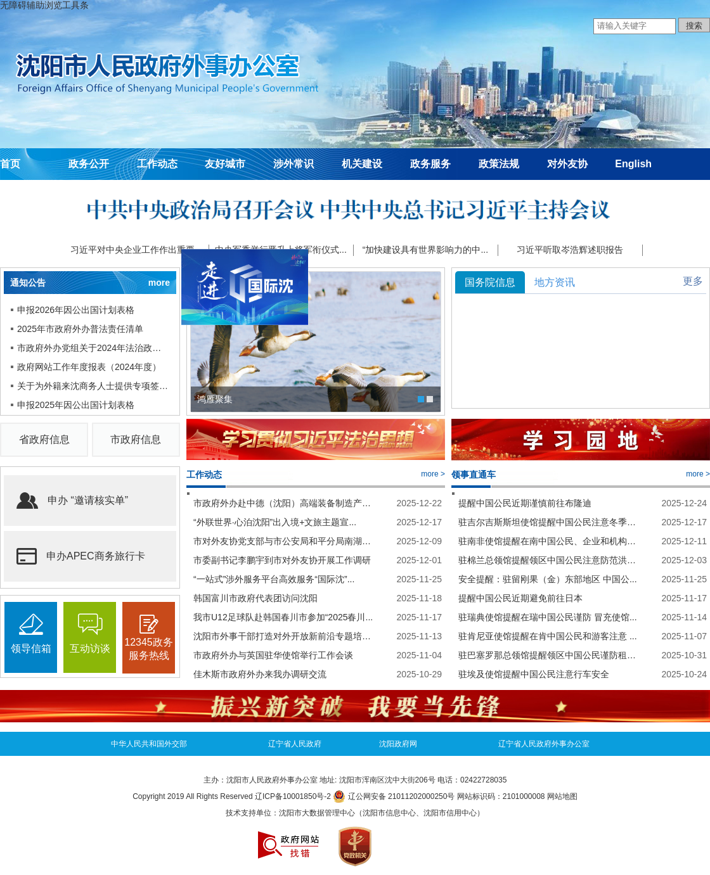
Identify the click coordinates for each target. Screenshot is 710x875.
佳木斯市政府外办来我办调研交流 (259, 674)
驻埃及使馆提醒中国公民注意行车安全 (533, 674)
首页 (10, 163)
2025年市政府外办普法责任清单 (80, 329)
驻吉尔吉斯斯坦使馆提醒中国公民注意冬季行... (548, 522)
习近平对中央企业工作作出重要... (136, 250)
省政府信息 (44, 439)
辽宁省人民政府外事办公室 (544, 743)
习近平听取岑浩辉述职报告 (570, 250)
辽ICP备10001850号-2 (293, 796)
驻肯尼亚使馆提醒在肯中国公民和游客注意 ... (547, 636)
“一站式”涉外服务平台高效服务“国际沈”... (273, 579)
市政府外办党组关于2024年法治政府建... (93, 348)
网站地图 (562, 796)
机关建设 (362, 163)
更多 (693, 281)
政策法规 (499, 163)
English (633, 163)
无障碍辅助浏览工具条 (44, 5)
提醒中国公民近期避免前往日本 (520, 598)
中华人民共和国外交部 (149, 743)
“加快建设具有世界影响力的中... (425, 250)
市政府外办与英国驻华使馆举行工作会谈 (273, 655)
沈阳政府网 (398, 743)
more (159, 283)
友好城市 (225, 163)
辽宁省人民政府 (294, 743)
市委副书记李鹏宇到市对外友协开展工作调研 (282, 560)
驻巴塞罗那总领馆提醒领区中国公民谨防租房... (548, 655)
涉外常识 (293, 163)
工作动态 (157, 163)
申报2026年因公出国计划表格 (75, 310)
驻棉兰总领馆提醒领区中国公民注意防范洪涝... (548, 560)
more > (433, 473)
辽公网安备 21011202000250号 (394, 796)
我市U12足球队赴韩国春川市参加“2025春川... (283, 617)
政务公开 (88, 163)
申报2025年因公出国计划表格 (75, 405)
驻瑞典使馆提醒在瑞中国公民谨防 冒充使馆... (547, 617)
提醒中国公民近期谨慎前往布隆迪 (524, 503)
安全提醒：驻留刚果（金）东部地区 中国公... (547, 579)
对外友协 (567, 163)
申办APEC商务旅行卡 (80, 556)
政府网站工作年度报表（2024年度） (89, 367)
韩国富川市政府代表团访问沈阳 (255, 598)
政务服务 (430, 163)
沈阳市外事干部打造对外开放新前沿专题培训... (283, 636)
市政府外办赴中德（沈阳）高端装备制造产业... (283, 503)
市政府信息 (135, 439)
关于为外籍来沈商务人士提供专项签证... (93, 386)
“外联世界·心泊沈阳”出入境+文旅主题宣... (274, 522)
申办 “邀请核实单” (72, 500)
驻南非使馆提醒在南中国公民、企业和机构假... (548, 541)
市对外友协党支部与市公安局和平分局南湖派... (283, 541)
